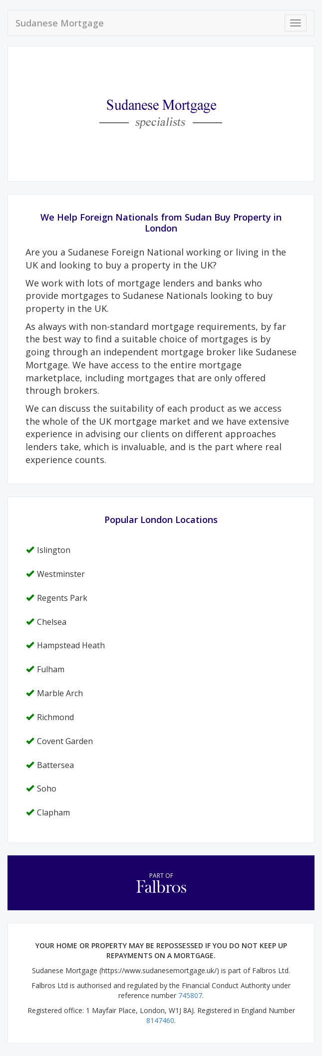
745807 (190, 995)
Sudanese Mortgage (59, 23)
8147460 (160, 1020)
